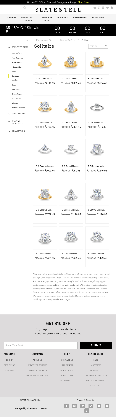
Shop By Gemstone (17, 122)
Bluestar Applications (37, 408)
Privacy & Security (85, 400)
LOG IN (9, 360)
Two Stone (16, 90)
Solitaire (15, 76)
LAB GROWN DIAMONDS (96, 375)
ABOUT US (37, 360)
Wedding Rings (47, 18)
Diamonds (62, 17)
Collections (98, 17)
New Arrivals (17, 58)
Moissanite (96, 370)
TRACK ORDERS (67, 370)
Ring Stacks (17, 62)
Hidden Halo (17, 67)
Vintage (15, 103)
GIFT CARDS (9, 365)
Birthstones (79, 17)
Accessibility (67, 380)
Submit (96, 345)
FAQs (95, 360)
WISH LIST (9, 370)
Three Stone (17, 94)
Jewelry (11, 17)
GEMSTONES (96, 386)
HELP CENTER (67, 365)
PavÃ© (15, 81)
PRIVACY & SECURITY (37, 370)
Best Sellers (17, 53)
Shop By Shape (19, 114)
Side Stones (16, 99)
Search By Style (67, 40)
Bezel (14, 85)
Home (27, 40)
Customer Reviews (37, 365)
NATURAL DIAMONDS (96, 380)
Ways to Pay (67, 375)
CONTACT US (67, 360)
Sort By (98, 45)
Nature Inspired (18, 108)
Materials (96, 365)
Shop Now (83, 2)
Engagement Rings (28, 18)
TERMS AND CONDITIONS (37, 375)
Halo (14, 72)
